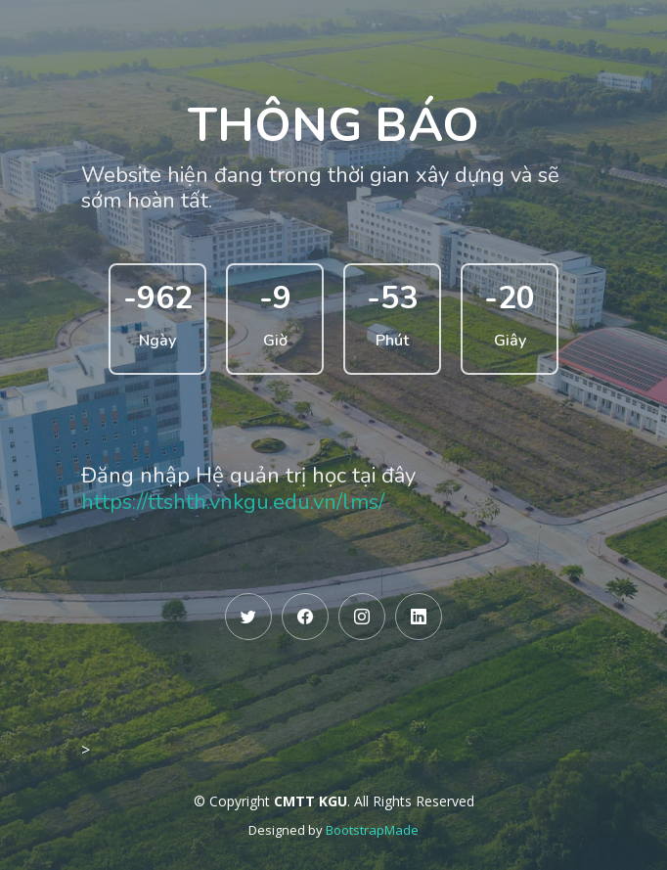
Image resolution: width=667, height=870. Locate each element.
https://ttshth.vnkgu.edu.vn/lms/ (232, 502)
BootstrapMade (372, 830)
